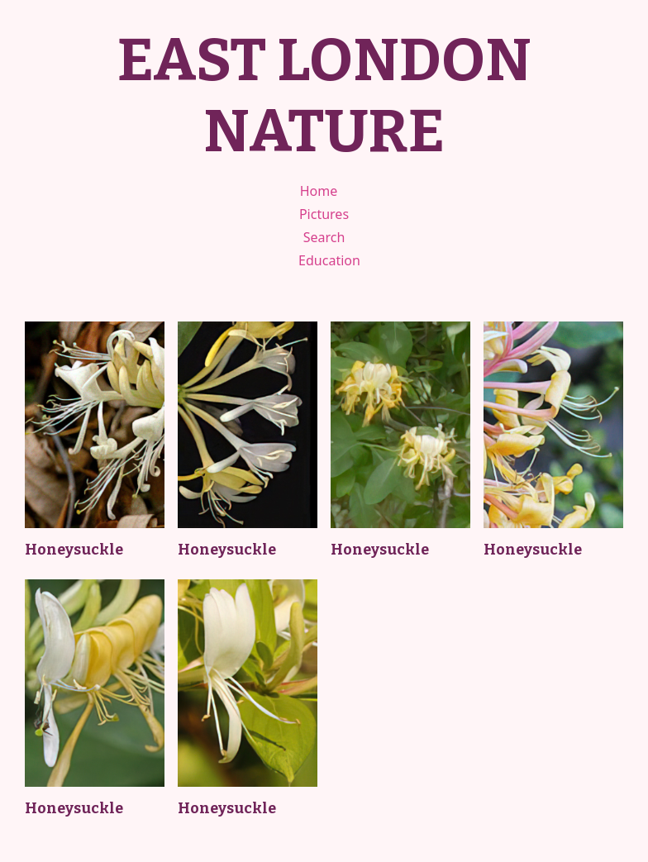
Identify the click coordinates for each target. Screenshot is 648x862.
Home (319, 191)
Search (324, 237)
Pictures (324, 214)
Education (329, 260)
